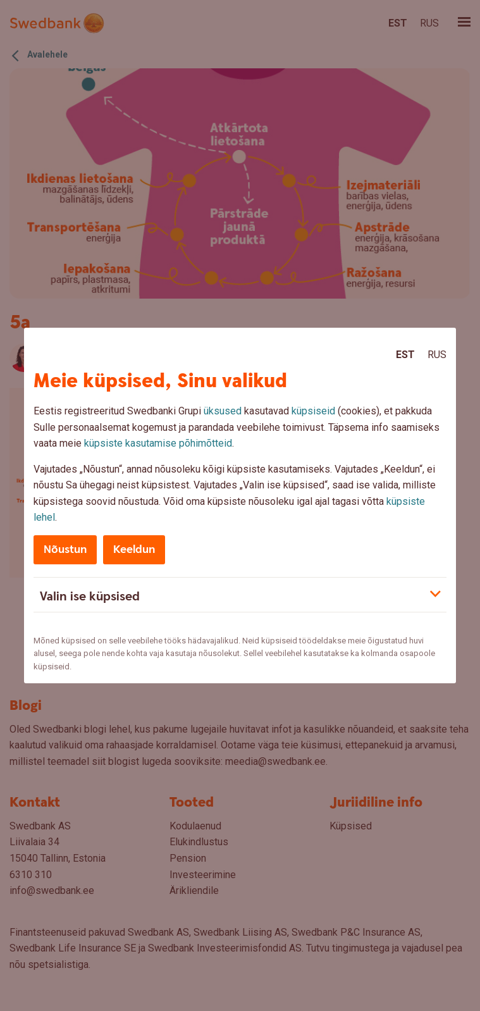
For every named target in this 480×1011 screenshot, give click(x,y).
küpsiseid (313, 411)
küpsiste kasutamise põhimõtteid (158, 443)
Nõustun (65, 549)
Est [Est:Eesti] (405, 355)
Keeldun (134, 549)
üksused (223, 411)
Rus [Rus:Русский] (437, 355)
